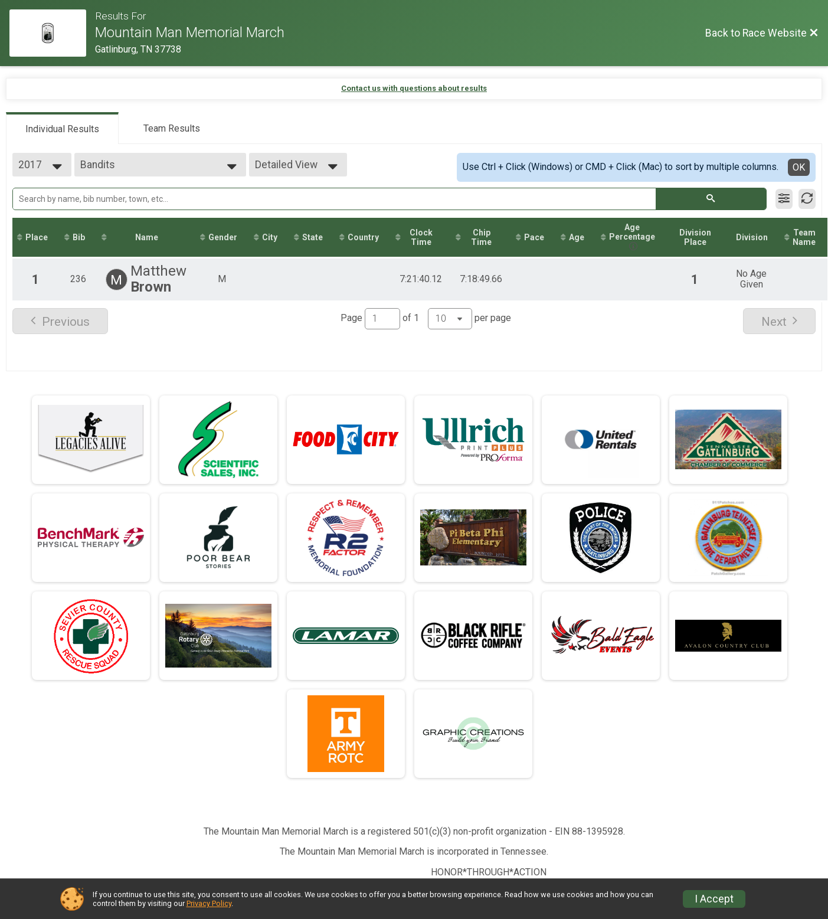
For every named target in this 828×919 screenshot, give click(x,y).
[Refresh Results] (807, 199)
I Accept (714, 899)
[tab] (62, 128)
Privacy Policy (208, 903)
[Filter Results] (784, 199)
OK (799, 167)
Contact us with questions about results (414, 88)
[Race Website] (52, 33)
